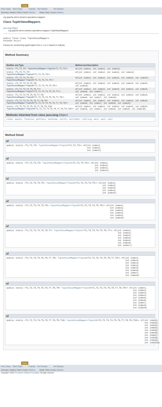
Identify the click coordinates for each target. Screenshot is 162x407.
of (76, 70)
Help (63, 5)
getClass (41, 124)
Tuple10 (31, 114)
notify (63, 124)
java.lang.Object (10, 28)
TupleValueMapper (37, 70)
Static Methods (30, 63)
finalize (29, 124)
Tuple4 (30, 76)
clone (10, 124)
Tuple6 (30, 89)
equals (18, 124)
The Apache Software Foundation (27, 404)
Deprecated (47, 5)
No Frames (42, 9)
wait (96, 124)
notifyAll (74, 124)
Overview (5, 5)
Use (32, 5)
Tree (38, 5)
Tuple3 (51, 70)
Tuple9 (30, 107)
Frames (32, 9)
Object (17, 41)
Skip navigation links (9, 3)
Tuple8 (30, 101)
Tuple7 (30, 95)
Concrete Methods (51, 63)
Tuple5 (30, 82)
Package (15, 5)
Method (32, 12)
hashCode (52, 124)
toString (87, 124)
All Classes (59, 9)
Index (56, 5)
